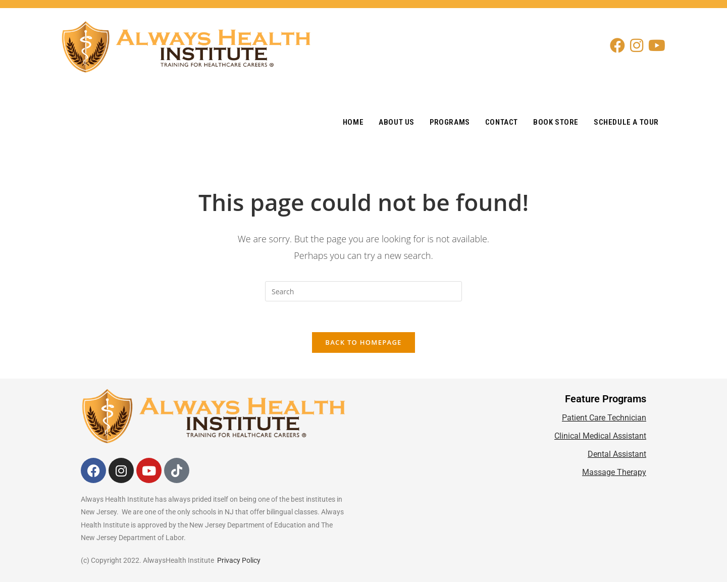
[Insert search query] (363, 291)
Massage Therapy (614, 472)
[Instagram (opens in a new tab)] (639, 45)
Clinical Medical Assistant (600, 436)
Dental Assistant (617, 454)
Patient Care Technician (604, 417)
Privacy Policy (239, 560)
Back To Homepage (363, 342)
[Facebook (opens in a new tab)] (620, 45)
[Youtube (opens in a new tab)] (659, 45)
